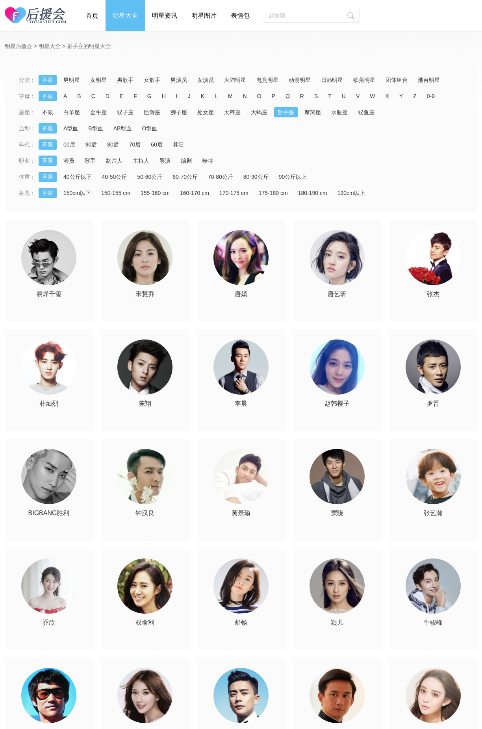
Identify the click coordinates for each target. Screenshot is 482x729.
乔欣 (49, 623)
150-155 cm (115, 193)
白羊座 (71, 112)
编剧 (186, 161)
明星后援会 (18, 46)
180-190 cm (312, 193)
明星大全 (125, 15)
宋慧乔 (144, 294)
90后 (91, 144)
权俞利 (144, 623)
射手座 (286, 112)
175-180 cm (273, 193)
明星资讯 (164, 15)
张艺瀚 (433, 513)
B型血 (95, 128)
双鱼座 (366, 112)
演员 (68, 161)
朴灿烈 (48, 404)
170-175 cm (233, 193)
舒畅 (241, 623)
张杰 (433, 294)
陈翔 (145, 404)
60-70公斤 (185, 177)
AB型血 (122, 128)
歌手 (90, 161)
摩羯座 (312, 112)
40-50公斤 (114, 177)
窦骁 (337, 513)
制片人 (114, 161)
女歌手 (152, 80)
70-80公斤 (220, 177)
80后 (113, 144)
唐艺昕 (337, 294)
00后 (69, 144)
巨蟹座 (152, 112)
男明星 (71, 80)
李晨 (241, 404)
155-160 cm (155, 193)
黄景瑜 (241, 513)
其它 (178, 144)
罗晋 (433, 404)
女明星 (98, 80)
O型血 (149, 128)
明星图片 (204, 15)
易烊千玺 (48, 294)
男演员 (179, 80)
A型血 (70, 128)
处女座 (205, 112)
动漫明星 (300, 80)
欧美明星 (364, 80)
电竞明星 (267, 80)
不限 (47, 80)
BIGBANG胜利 (49, 513)
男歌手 (125, 80)
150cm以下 (77, 193)
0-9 (431, 96)
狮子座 (179, 112)
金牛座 (98, 112)
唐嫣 (241, 294)
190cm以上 (351, 193)
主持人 (141, 161)
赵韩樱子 (337, 404)
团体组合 (397, 80)
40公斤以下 (77, 177)
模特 (207, 161)
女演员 (205, 80)
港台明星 (429, 80)
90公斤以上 (293, 177)
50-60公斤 (149, 177)
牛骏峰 (433, 623)
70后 (135, 144)
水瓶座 (339, 112)
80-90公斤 (256, 177)
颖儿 (337, 623)
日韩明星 (332, 80)
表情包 (240, 15)
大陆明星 (235, 80)
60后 (157, 144)
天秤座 (232, 112)
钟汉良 (144, 513)
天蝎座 (259, 112)
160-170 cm (194, 193)
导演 (165, 161)
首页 (92, 15)
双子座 (125, 112)
